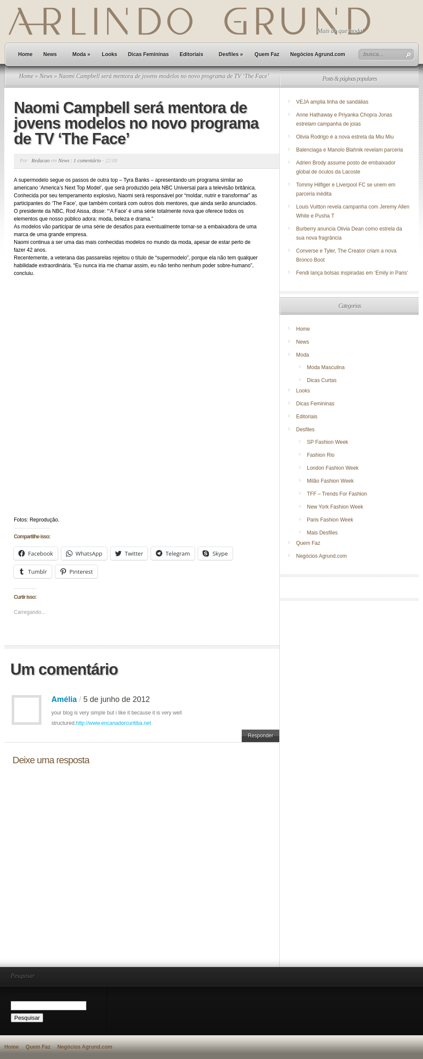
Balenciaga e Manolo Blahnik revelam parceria (350, 150)
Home (25, 54)
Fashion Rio (321, 455)
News (50, 54)
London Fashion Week (333, 468)
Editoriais (191, 54)
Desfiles (231, 54)
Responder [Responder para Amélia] (260, 736)
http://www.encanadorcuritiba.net (113, 723)
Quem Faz (267, 54)
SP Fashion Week (327, 442)
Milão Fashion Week (330, 481)
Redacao (41, 161)
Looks (109, 54)
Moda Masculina (325, 367)
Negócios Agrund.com (317, 54)
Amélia (64, 699)
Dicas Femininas (148, 54)
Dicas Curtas (322, 380)
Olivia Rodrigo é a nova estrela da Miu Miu (345, 137)
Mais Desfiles (322, 533)
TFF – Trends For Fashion (337, 494)
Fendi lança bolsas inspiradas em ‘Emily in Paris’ (352, 273)
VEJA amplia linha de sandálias (332, 102)
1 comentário (87, 161)
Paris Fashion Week (330, 520)
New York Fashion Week (335, 507)
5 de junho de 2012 (116, 699)
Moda (81, 54)
